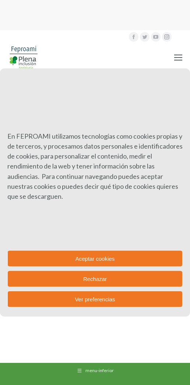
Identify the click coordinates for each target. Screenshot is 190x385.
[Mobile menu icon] (178, 57)
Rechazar (95, 278)
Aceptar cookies (95, 258)
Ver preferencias (95, 299)
